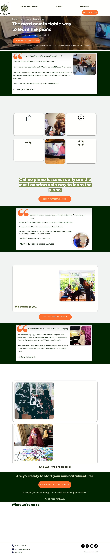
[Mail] (13, 549)
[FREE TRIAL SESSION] (90, 12)
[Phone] (13, 552)
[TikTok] (96, 546)
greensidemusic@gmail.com (22, 549)
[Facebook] (87, 546)
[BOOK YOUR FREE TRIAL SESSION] (26, 40)
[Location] (13, 545)
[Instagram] (83, 546)
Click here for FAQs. (55, 498)
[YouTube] (91, 546)
